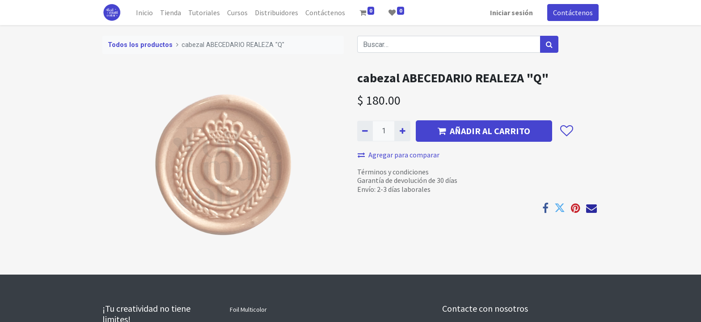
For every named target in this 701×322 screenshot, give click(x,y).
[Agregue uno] (402, 131)
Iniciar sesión (511, 12)
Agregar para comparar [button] (398, 154)
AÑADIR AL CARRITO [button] (484, 130)
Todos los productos (140, 45)
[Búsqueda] (549, 44)
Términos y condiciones (393, 171)
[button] (566, 131)
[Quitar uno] (365, 131)
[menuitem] (144, 12)
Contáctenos (573, 12)
